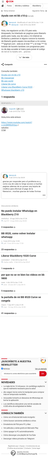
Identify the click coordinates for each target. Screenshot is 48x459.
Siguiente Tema (38, 11)
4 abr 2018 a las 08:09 (27, 25)
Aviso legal (36, 448)
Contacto (28, 448)
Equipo (22, 446)
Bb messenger (7, 78)
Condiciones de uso (33, 446)
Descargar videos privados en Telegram (18, 439)
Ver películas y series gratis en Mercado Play (20, 428)
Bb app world (7, 81)
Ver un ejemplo (41, 369)
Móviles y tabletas (22, 6)
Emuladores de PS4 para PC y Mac (17, 424)
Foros (9, 6)
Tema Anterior (9, 11)
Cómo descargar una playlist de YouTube (19, 435)
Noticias (5, 369)
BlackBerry (37, 6)
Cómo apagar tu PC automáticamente (18, 431)
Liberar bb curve (8, 84)
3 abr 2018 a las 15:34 (17, 111)
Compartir (8, 64)
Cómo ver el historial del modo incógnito (19, 417)
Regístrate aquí (13, 446)
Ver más (25, 57)
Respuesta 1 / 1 (8, 103)
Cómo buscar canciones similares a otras (19, 421)
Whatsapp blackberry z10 (12, 90)
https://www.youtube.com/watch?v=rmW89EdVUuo (16, 123)
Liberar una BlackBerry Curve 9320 (16, 87)
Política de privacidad (15, 448)
